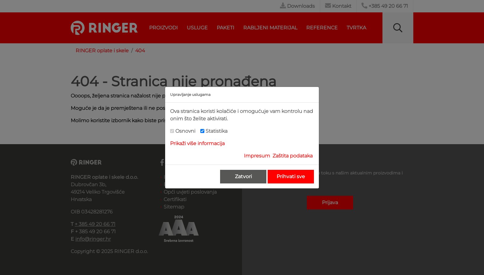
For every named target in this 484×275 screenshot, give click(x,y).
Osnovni (185, 131)
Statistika (216, 131)
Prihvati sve (291, 176)
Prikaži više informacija (197, 143)
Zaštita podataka (293, 156)
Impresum (257, 156)
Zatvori (243, 176)
